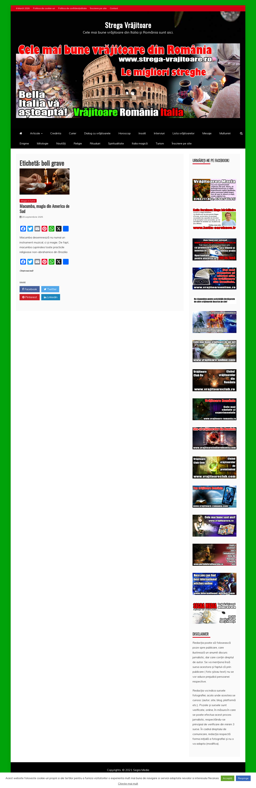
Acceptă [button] (227, 778)
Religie (78, 143)
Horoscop (124, 133)
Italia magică (140, 143)
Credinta (55, 133)
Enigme (24, 143)
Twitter (50, 289)
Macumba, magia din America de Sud (44, 208)
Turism (160, 143)
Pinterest (29, 297)
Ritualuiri (95, 143)
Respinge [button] (243, 778)
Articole (35, 133)
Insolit (142, 133)
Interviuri (159, 133)
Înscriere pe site (98, 8)
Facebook (29, 289)
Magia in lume (28, 200)
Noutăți (61, 143)
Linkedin (50, 297)
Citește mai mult (26, 271)
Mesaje (207, 133)
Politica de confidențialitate (72, 8)
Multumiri (225, 133)
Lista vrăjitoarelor (183, 133)
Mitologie (42, 143)
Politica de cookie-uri (44, 8)
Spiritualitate (116, 143)
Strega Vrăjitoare (128, 24)
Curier (72, 133)
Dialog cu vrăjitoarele (97, 133)
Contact (114, 8)
